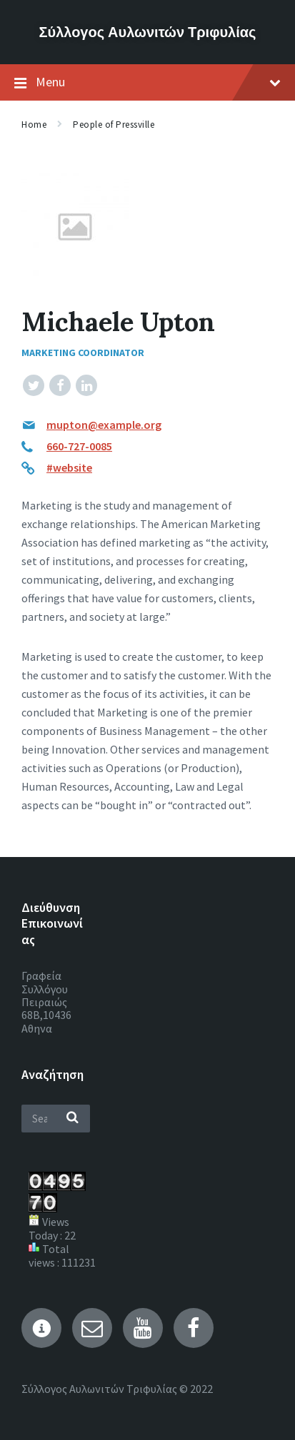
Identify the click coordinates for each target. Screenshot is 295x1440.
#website (69, 467)
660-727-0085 (79, 446)
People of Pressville (113, 124)
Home (33, 124)
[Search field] (55, 1118)
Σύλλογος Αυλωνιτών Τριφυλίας (147, 32)
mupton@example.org (103, 424)
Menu (147, 82)
